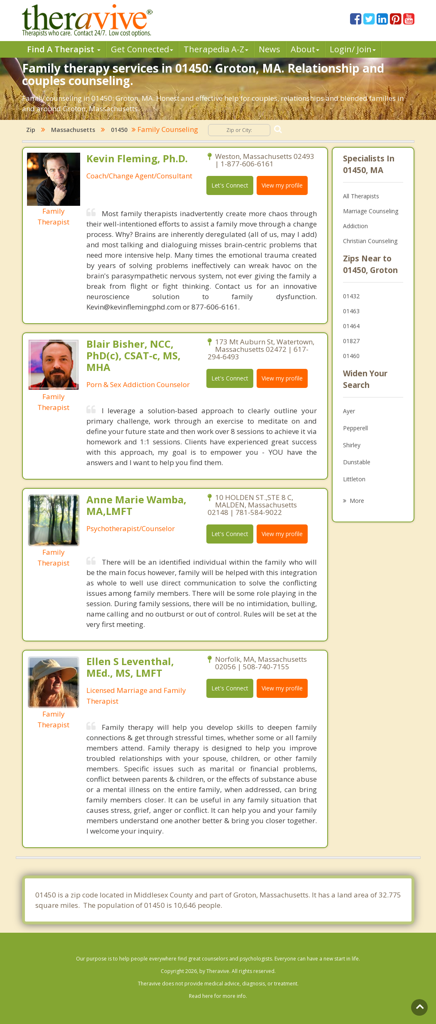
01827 (351, 341)
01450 (119, 130)
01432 (351, 296)
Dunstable (356, 462)
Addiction (355, 226)
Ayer (349, 411)
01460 (351, 356)
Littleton (354, 479)
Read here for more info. (218, 996)
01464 (351, 326)
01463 (351, 311)
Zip (30, 130)
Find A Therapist (63, 49)
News (269, 49)
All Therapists (361, 196)
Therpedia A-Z (216, 49)
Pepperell (355, 428)
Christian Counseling (370, 241)
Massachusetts (73, 130)
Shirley (351, 445)
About (305, 49)
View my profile (282, 185)
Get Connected (142, 49)
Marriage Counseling (370, 211)
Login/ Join (353, 49)
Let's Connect (229, 185)
